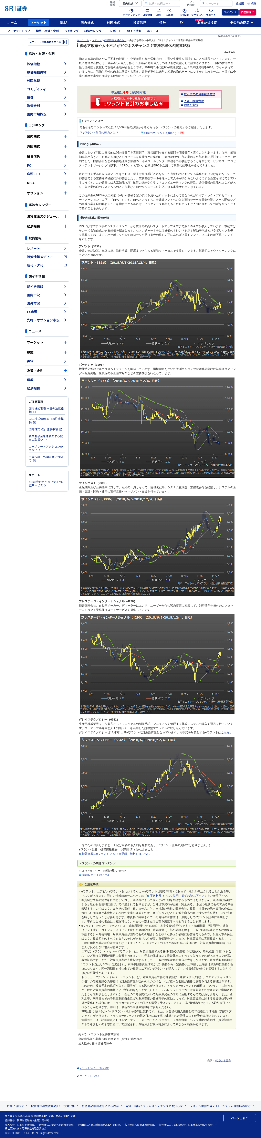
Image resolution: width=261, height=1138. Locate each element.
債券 (162, 22)
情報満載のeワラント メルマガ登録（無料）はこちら (116, 853)
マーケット (38, 22)
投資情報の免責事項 (45, 1106)
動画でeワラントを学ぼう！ (162, 133)
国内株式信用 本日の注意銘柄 (46, 420)
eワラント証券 (223, 1060)
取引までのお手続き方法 (199, 94)
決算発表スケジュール (47, 216)
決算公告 (71, 1106)
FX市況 (47, 311)
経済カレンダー (94, 31)
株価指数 (47, 63)
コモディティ (47, 88)
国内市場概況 (47, 114)
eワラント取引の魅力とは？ (101, 132)
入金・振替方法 (194, 101)
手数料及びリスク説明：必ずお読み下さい (177, 895)
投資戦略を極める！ (115, 40)
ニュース (152, 31)
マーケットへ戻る (90, 1076)
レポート (116, 31)
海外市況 (47, 303)
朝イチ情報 (134, 31)
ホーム (12, 22)
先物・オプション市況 (47, 320)
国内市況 (47, 294)
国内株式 (87, 22)
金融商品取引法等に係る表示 (102, 1106)
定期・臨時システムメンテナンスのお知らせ (156, 1106)
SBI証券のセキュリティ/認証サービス (46, 483)
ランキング (71, 31)
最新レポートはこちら (96, 875)
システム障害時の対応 (238, 1106)
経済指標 (47, 226)
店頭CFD (47, 173)
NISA (63, 22)
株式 (47, 352)
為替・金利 (47, 370)
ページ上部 (240, 1118)
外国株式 (113, 22)
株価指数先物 (47, 72)
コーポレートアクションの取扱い (46, 448)
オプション (47, 192)
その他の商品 (242, 22)
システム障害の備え (204, 1106)
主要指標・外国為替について (46, 458)
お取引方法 (191, 105)
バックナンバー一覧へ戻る (94, 1068)
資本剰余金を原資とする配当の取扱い (46, 438)
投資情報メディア (47, 256)
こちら (225, 732)
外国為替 (47, 80)
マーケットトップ (18, 31)
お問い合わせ (17, 1106)
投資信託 (139, 22)
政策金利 (47, 105)
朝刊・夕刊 (47, 265)
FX (182, 22)
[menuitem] (240, 3)
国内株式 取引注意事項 (45, 429)
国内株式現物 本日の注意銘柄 (46, 410)
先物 (47, 361)
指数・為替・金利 (47, 31)
